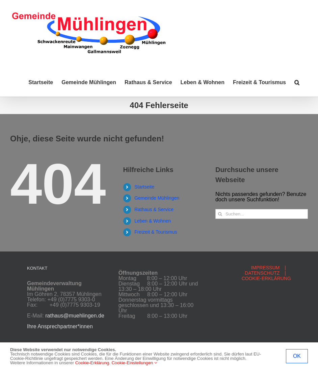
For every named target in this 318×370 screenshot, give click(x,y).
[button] (296, 82)
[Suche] (220, 214)
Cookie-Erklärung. (92, 362)
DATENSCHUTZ (262, 273)
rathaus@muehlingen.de (74, 315)
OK (297, 356)
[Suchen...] (261, 214)
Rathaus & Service (154, 209)
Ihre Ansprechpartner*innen (60, 326)
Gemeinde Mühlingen (156, 198)
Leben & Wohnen (152, 221)
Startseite (144, 187)
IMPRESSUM (265, 267)
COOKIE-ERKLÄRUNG (266, 278)
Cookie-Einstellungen (134, 362)
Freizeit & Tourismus (155, 232)
